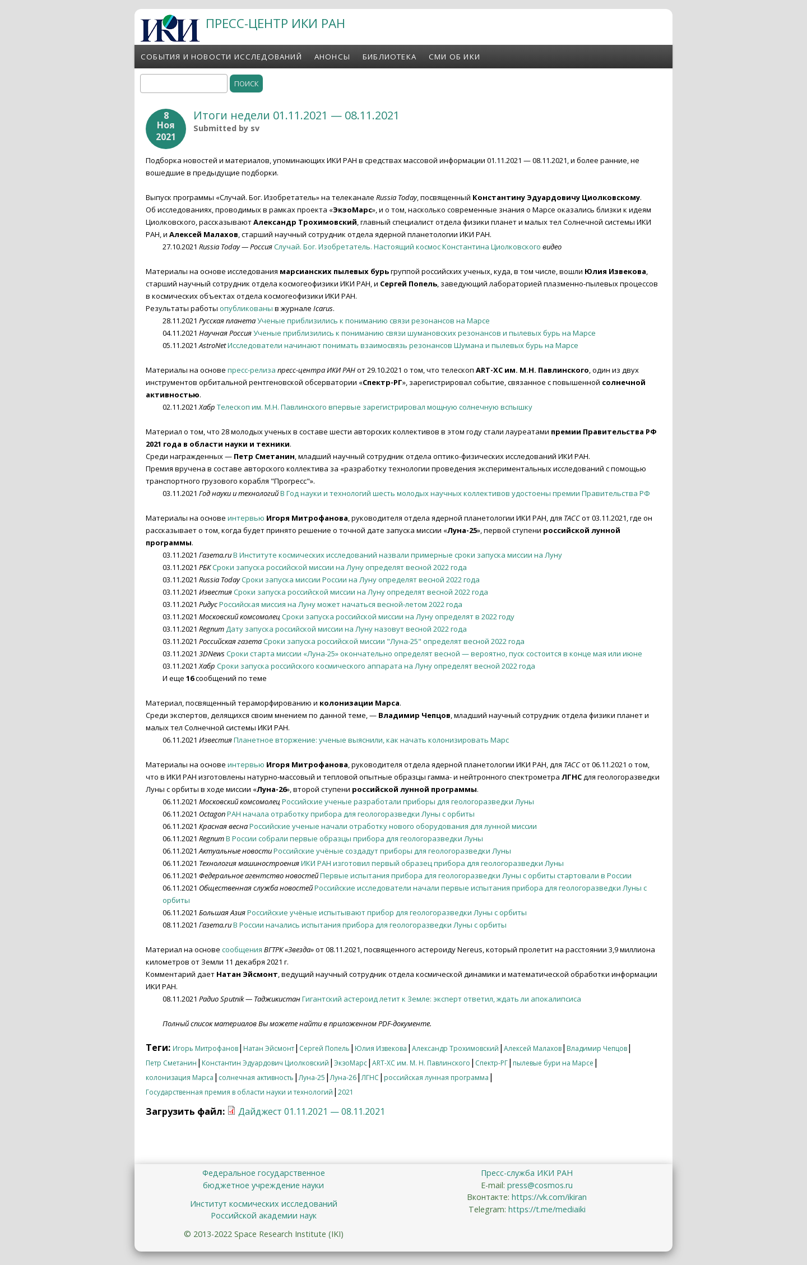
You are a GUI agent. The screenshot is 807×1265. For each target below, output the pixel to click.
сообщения (242, 949)
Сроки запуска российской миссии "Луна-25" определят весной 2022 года (394, 641)
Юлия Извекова (381, 1048)
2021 (346, 1092)
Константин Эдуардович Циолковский (265, 1063)
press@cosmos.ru (540, 1185)
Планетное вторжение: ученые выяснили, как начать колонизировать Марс (371, 740)
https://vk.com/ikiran (549, 1197)
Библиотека (389, 57)
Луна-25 (312, 1077)
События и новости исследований (221, 57)
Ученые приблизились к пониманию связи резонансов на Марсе (373, 321)
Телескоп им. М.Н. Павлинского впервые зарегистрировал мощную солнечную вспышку (374, 407)
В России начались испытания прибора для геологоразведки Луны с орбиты (370, 925)
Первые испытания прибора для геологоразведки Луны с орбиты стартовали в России (476, 875)
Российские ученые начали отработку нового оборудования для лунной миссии (393, 826)
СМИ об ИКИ (454, 57)
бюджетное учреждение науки (263, 1185)
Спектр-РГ (491, 1063)
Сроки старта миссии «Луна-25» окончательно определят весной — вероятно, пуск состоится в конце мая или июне (434, 653)
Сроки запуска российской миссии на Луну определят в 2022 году (398, 616)
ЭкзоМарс (350, 1063)
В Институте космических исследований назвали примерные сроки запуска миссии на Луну (397, 555)
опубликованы (246, 308)
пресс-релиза (252, 370)
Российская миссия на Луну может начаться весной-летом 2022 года (340, 604)
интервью (246, 518)
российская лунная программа (436, 1077)
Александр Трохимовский (455, 1048)
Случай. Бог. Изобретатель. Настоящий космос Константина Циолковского (407, 247)
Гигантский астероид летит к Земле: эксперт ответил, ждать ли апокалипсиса (441, 999)
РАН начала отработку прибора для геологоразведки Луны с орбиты (351, 814)
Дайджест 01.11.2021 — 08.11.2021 (311, 1111)
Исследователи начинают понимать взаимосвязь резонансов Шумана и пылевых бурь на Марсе (403, 345)
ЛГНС (370, 1077)
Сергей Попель (324, 1048)
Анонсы (332, 57)
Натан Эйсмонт (268, 1048)
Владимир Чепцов (597, 1048)
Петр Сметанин (171, 1063)
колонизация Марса (180, 1077)
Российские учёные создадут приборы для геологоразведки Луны (392, 851)
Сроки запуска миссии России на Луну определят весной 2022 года (361, 579)
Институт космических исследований (263, 1203)
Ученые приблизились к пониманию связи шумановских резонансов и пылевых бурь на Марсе (424, 333)
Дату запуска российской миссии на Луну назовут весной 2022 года (346, 629)
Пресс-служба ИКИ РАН (527, 1172)
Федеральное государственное (263, 1172)
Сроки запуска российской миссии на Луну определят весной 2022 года (339, 567)
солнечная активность (256, 1077)
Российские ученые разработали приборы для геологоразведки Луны (408, 801)
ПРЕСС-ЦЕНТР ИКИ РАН (275, 23)
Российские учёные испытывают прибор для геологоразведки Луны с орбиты (387, 912)
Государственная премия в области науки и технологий (239, 1092)
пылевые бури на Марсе (553, 1063)
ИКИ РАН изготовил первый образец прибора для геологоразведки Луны (432, 863)
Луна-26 (343, 1077)
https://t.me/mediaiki (547, 1209)
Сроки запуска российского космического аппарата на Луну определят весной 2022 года (376, 666)
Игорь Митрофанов (205, 1048)
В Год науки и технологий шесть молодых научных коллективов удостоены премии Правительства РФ (465, 493)
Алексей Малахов (533, 1048)
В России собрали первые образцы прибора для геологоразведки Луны (354, 838)
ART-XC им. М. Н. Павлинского (421, 1063)
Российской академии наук (264, 1215)
